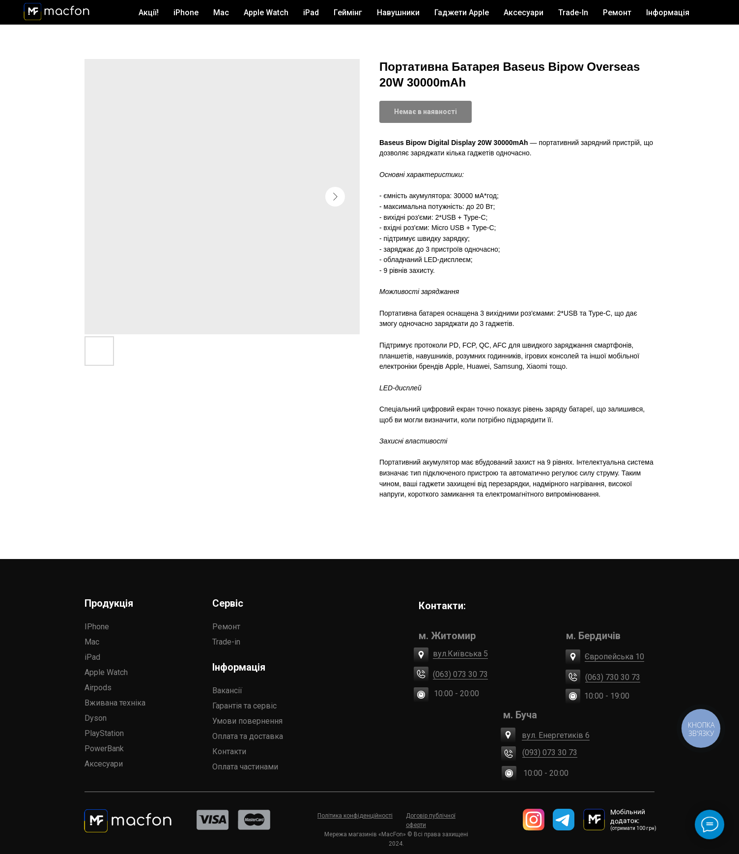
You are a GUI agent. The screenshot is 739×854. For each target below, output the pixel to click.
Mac (92, 642)
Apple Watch (106, 672)
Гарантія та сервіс (244, 705)
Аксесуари (104, 763)
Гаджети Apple (461, 12)
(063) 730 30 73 (612, 677)
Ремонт (617, 12)
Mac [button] (221, 12)
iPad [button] (311, 12)
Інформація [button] (667, 12)
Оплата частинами (245, 766)
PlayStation (104, 733)
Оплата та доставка (247, 736)
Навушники (398, 12)
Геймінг (348, 12)
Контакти (229, 751)
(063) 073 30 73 (460, 674)
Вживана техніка (115, 702)
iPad (92, 657)
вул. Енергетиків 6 (556, 735)
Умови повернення (247, 721)
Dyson (96, 718)
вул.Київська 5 (460, 653)
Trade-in (226, 642)
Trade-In (573, 12)
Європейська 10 (614, 656)
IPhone (97, 626)
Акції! (149, 12)
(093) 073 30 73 (549, 752)
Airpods (98, 687)
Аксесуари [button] (523, 12)
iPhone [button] (186, 12)
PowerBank (104, 748)
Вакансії (227, 690)
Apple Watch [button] (266, 12)
